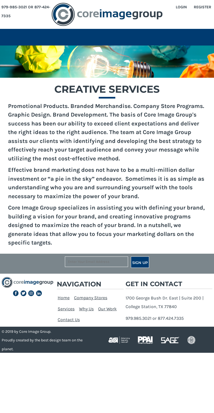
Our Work (107, 308)
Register (202, 7)
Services (66, 308)
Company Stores (90, 297)
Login (181, 7)
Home (64, 297)
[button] (16, 293)
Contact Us (69, 319)
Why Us (86, 308)
